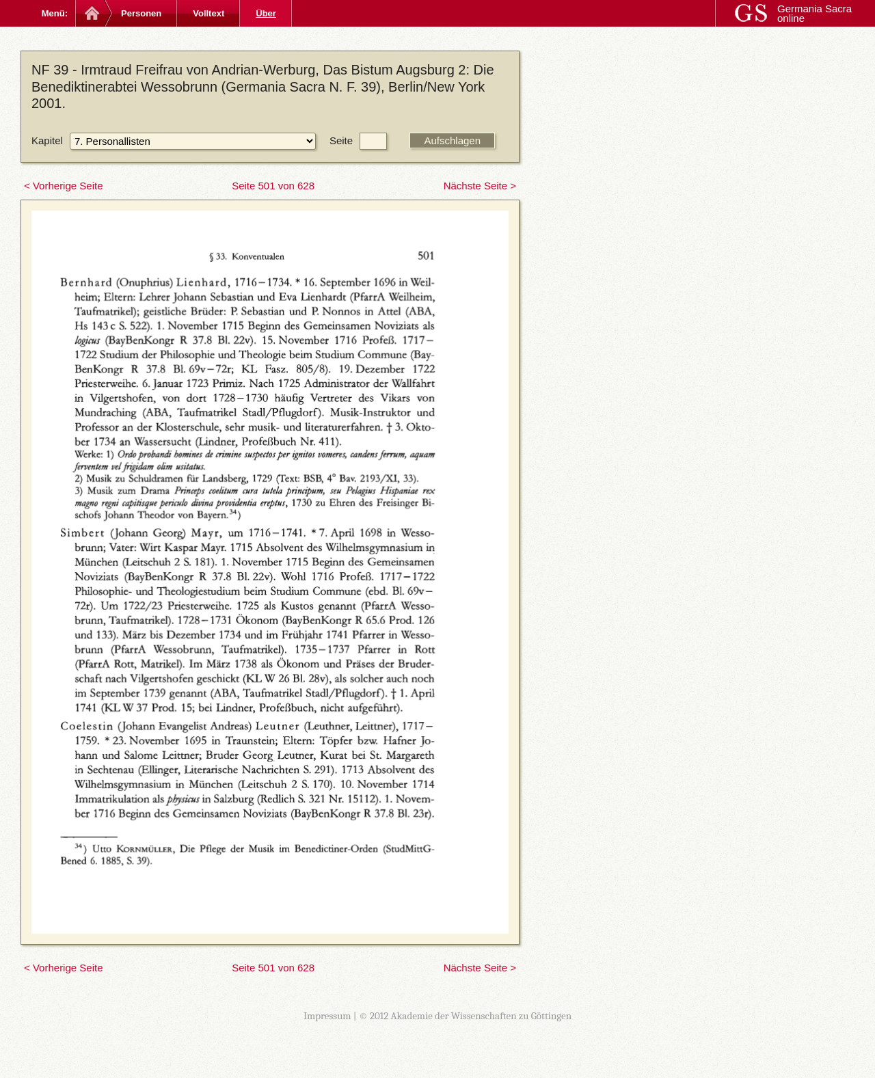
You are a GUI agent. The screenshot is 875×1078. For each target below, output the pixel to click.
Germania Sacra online (814, 13)
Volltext (208, 13)
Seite (341, 140)
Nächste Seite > (480, 185)
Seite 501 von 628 (273, 185)
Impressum (327, 1016)
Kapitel (47, 140)
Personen (141, 13)
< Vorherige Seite (63, 185)
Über (266, 13)
